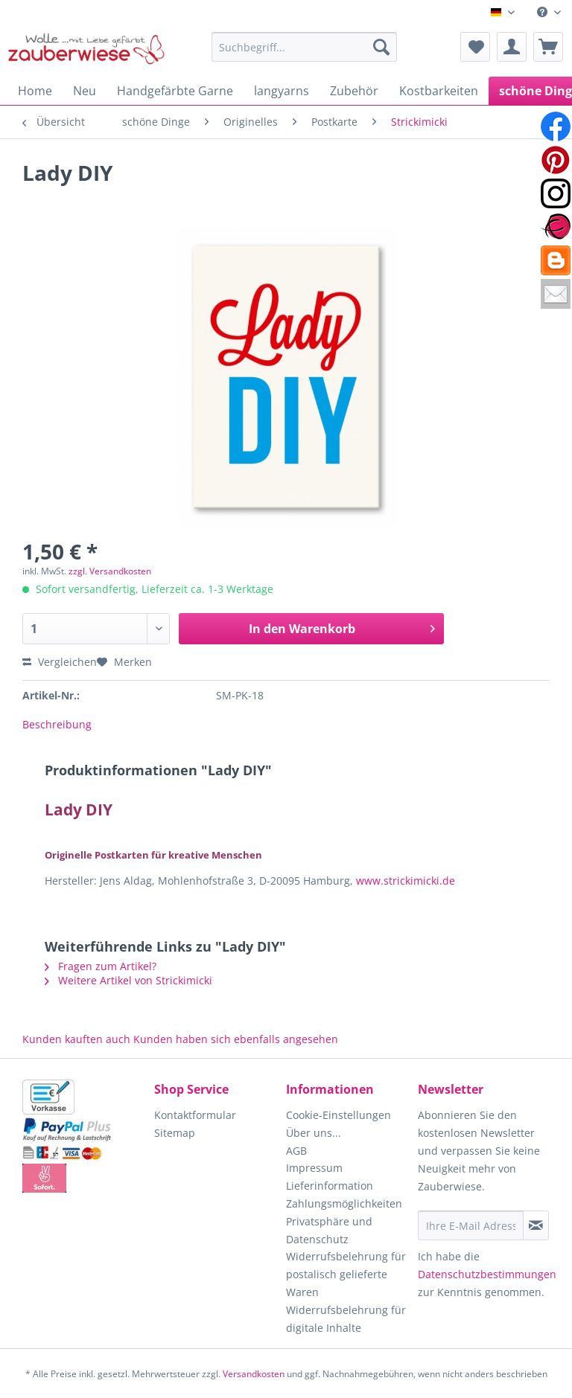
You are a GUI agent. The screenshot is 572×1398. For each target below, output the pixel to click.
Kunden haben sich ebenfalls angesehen (235, 1039)
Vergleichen (59, 662)
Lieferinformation (329, 1186)
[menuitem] (549, 12)
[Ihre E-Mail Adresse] (471, 1225)
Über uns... (313, 1133)
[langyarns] (282, 91)
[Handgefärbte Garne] (175, 91)
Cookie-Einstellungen (338, 1115)
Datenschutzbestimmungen (487, 1274)
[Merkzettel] (475, 47)
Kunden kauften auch (76, 1039)
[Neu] (85, 91)
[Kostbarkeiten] (439, 91)
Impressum (314, 1168)
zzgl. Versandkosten (110, 571)
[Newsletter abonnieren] (536, 1225)
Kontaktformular (195, 1115)
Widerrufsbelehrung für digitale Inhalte (346, 1319)
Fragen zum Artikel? (100, 966)
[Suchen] (381, 47)
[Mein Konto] (512, 47)
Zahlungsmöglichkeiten (344, 1203)
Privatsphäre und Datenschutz (329, 1230)
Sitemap (174, 1133)
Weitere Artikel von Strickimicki (128, 980)
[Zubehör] (354, 91)
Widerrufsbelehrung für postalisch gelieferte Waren (346, 1274)
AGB (296, 1151)
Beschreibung (57, 724)
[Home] (35, 91)
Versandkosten (254, 1373)
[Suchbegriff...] (305, 47)
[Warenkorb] (548, 47)
